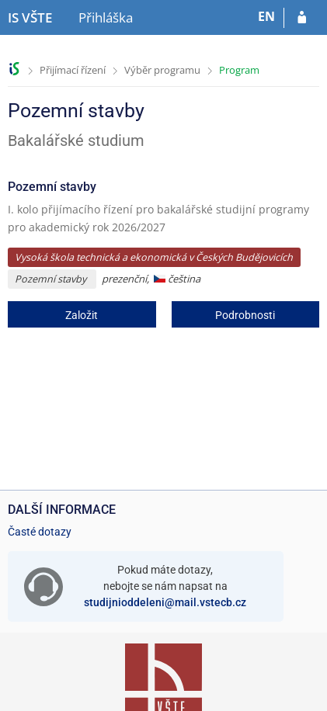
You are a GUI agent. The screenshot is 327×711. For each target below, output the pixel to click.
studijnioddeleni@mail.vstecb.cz (165, 602)
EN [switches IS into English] (266, 16)
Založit (81, 315)
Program (239, 70)
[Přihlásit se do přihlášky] (301, 18)
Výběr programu (162, 70)
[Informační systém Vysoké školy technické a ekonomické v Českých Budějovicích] (30, 18)
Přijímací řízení (73, 70)
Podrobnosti (245, 315)
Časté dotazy (39, 531)
